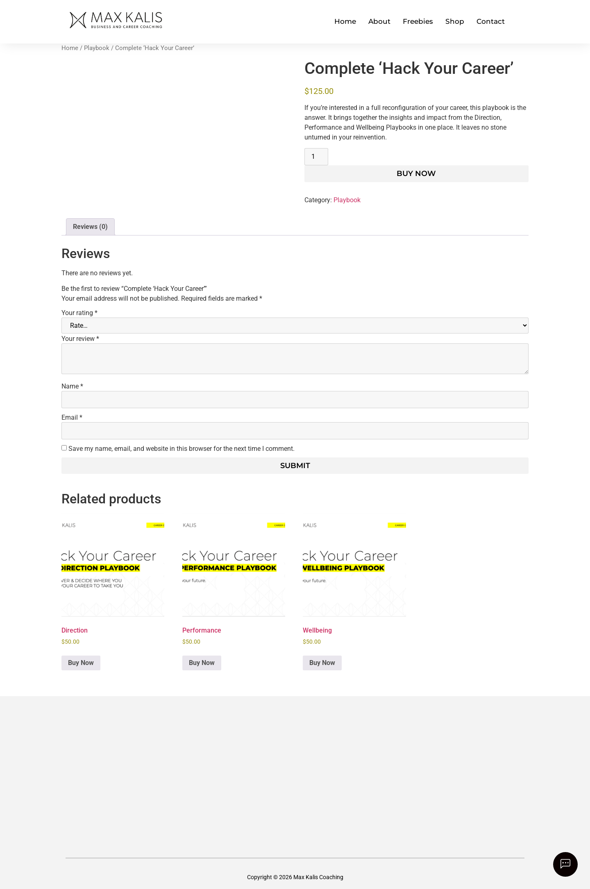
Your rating (79, 313)
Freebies (418, 21)
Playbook (96, 48)
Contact (491, 21)
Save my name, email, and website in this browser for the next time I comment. (181, 449)
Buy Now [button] (81, 663)
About (379, 21)
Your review (80, 339)
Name (72, 386)
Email (71, 417)
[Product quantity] (316, 156)
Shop (454, 21)
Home (345, 21)
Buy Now (416, 173)
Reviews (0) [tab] (90, 227)
